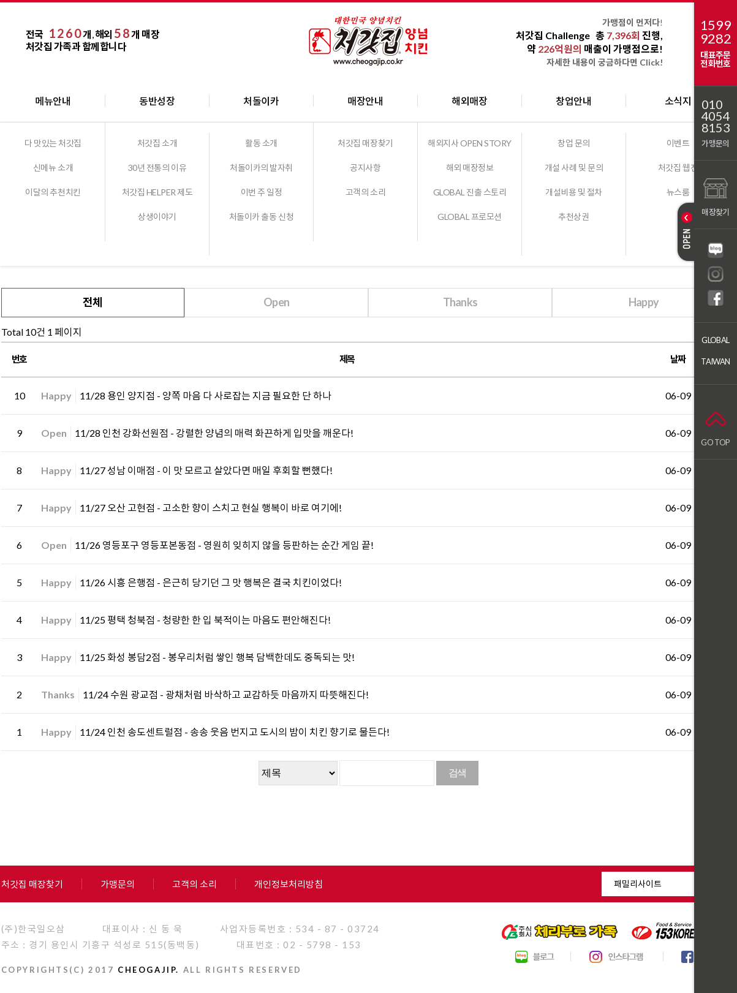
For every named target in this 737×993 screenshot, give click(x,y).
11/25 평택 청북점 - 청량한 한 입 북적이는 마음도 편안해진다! (205, 619)
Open (276, 302)
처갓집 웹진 (678, 167)
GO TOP (715, 426)
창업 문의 (573, 143)
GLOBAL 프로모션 (469, 216)
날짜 (678, 358)
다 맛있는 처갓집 (53, 143)
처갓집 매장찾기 (365, 143)
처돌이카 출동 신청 (261, 216)
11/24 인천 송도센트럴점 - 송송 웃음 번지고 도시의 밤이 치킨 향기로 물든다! (235, 732)
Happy (644, 302)
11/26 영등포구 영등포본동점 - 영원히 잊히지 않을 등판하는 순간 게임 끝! (224, 545)
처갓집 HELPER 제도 (157, 192)
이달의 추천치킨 (52, 192)
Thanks (460, 302)
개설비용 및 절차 (573, 192)
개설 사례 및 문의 (574, 167)
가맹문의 (715, 143)
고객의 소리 (365, 192)
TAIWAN (715, 361)
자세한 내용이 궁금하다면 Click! (604, 62)
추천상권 (573, 216)
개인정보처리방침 (288, 883)
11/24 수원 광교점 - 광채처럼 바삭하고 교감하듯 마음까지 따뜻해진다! (226, 694)
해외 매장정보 (470, 167)
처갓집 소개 (157, 143)
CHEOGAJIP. (149, 970)
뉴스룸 (678, 192)
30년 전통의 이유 (157, 167)
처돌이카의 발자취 (261, 167)
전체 (93, 302)
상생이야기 (157, 216)
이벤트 (678, 143)
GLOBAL (715, 340)
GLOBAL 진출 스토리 (470, 192)
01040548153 (715, 116)
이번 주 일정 (261, 192)
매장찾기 (715, 196)
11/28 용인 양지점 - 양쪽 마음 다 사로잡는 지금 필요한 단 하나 (205, 395)
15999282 (715, 31)
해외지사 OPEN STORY (470, 143)
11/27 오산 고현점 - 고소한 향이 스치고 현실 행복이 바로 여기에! (211, 507)
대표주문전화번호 (715, 59)
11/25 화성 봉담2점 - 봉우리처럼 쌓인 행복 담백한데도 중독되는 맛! (217, 657)
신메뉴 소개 (53, 167)
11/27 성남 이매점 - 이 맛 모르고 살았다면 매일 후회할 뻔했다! (206, 470)
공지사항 (365, 167)
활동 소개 (261, 143)
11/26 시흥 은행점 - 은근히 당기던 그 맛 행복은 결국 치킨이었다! (211, 582)
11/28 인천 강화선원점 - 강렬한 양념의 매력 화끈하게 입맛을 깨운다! (214, 433)
